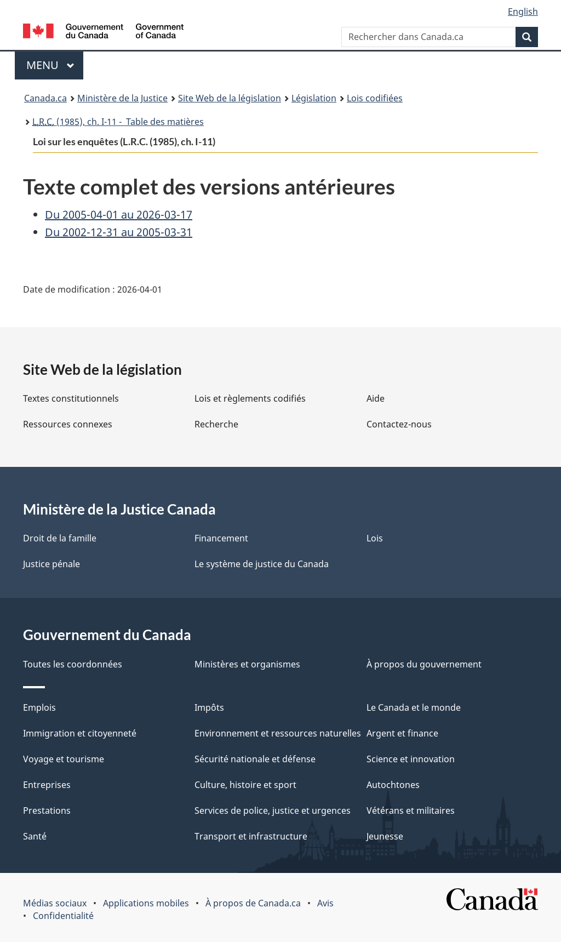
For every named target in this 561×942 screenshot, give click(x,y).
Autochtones (393, 785)
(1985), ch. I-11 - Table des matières (118, 122)
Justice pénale (51, 564)
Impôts (209, 707)
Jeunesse (385, 836)
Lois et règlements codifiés (250, 398)
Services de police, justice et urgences (272, 810)
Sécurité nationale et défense (255, 759)
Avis (325, 903)
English (523, 11)
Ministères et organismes (247, 664)
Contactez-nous (399, 424)
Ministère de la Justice (122, 98)
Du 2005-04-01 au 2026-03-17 (118, 214)
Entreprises (47, 785)
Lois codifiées (375, 98)
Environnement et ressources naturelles (277, 733)
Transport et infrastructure (250, 836)
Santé (35, 836)
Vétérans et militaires (411, 810)
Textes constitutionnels (71, 398)
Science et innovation (411, 759)
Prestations (47, 810)
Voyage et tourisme (63, 759)
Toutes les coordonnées (72, 664)
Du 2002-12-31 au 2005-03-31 (118, 232)
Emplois (39, 707)
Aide (376, 398)
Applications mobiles (146, 903)
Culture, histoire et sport (245, 785)
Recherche (216, 424)
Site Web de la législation (229, 98)
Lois (375, 538)
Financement (221, 538)
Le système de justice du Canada (261, 564)
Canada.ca (45, 98)
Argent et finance (402, 733)
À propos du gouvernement (424, 664)
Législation (313, 98)
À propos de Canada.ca (253, 903)
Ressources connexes (67, 424)
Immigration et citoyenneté (79, 733)
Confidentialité (63, 916)
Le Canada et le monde (414, 707)
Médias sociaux (55, 903)
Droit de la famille (59, 538)
